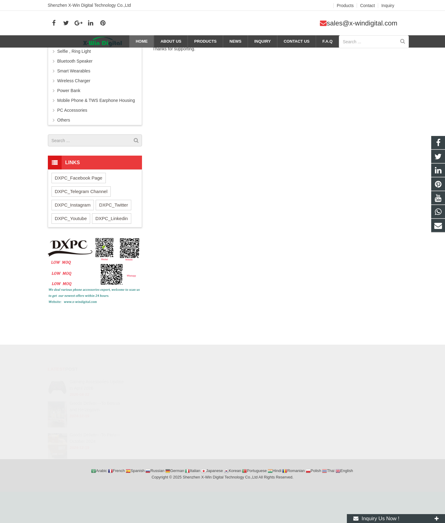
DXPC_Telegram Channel (81, 227)
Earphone (66, 77)
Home (261, 53)
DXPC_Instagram (73, 241)
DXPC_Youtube (71, 254)
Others (63, 156)
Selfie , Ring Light (74, 87)
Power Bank (68, 126)
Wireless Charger (73, 116)
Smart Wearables (73, 107)
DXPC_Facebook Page (78, 214)
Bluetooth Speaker (75, 97)
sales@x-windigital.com (362, 23)
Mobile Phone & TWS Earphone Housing (96, 136)
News (277, 53)
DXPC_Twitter (113, 241)
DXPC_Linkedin (111, 254)
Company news (301, 53)
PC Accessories (72, 146)
